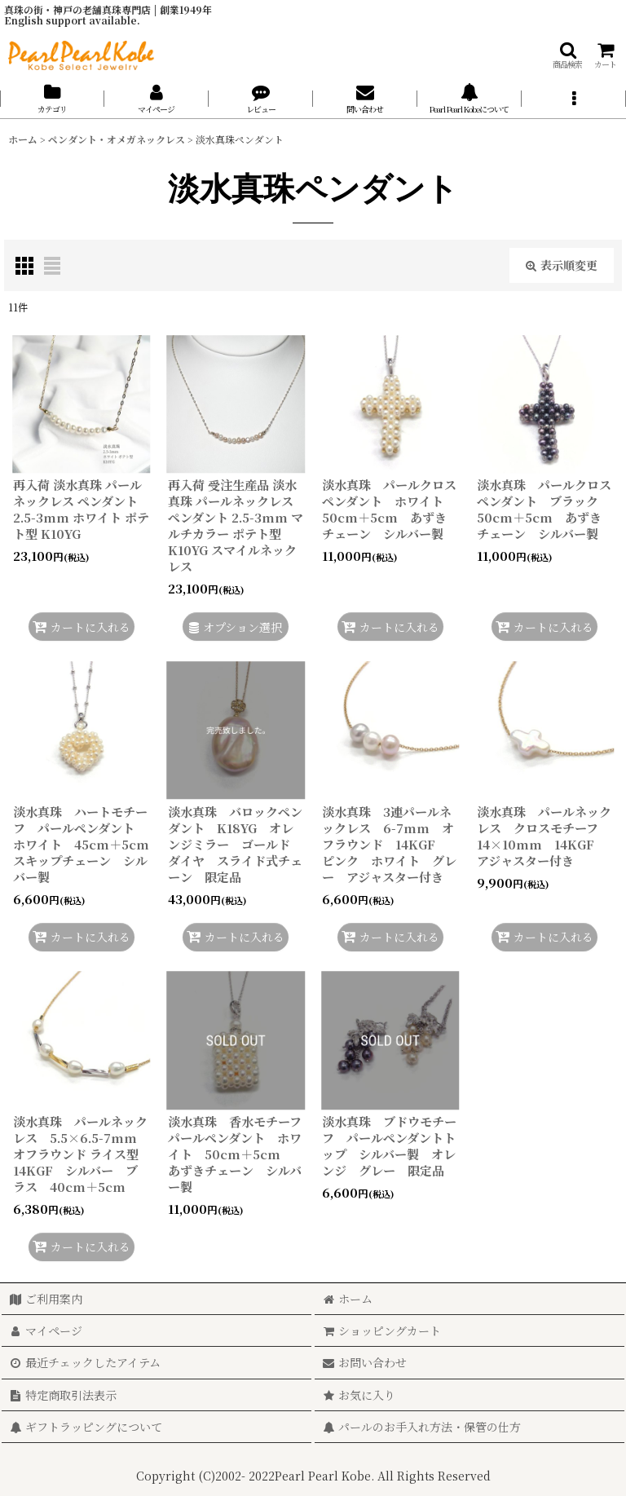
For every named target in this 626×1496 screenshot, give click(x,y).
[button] (567, 55)
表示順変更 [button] (561, 265)
